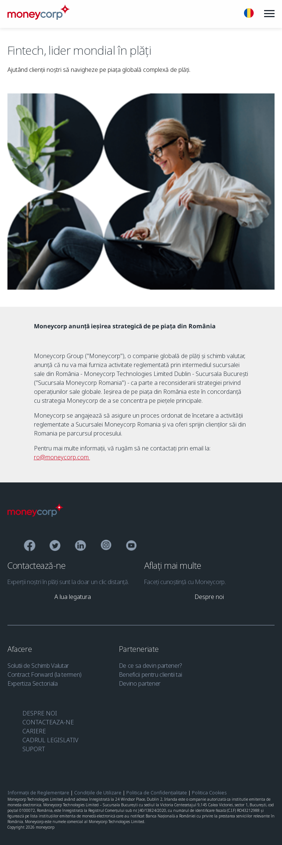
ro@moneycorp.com (62, 457)
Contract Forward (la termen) (44, 674)
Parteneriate (140, 649)
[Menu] (269, 14)
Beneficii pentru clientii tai (150, 674)
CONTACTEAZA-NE (48, 722)
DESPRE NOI (39, 713)
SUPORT (33, 749)
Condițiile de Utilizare (97, 792)
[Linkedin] (80, 547)
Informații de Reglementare (38, 792)
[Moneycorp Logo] (35, 514)
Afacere (20, 649)
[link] (72, 596)
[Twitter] (55, 547)
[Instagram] (106, 546)
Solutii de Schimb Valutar (38, 665)
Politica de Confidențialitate (156, 792)
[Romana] (249, 14)
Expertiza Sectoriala (32, 683)
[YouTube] (131, 547)
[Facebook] (29, 547)
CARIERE (34, 731)
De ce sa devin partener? (150, 665)
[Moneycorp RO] (38, 17)
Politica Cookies (209, 792)
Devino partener (140, 683)
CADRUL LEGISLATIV (50, 740)
